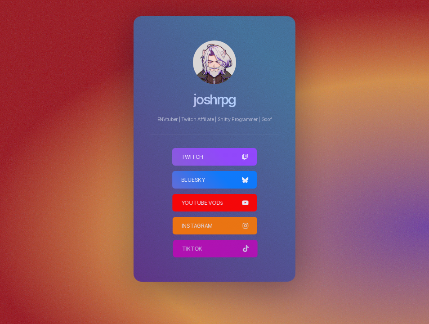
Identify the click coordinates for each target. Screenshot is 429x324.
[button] (214, 157)
